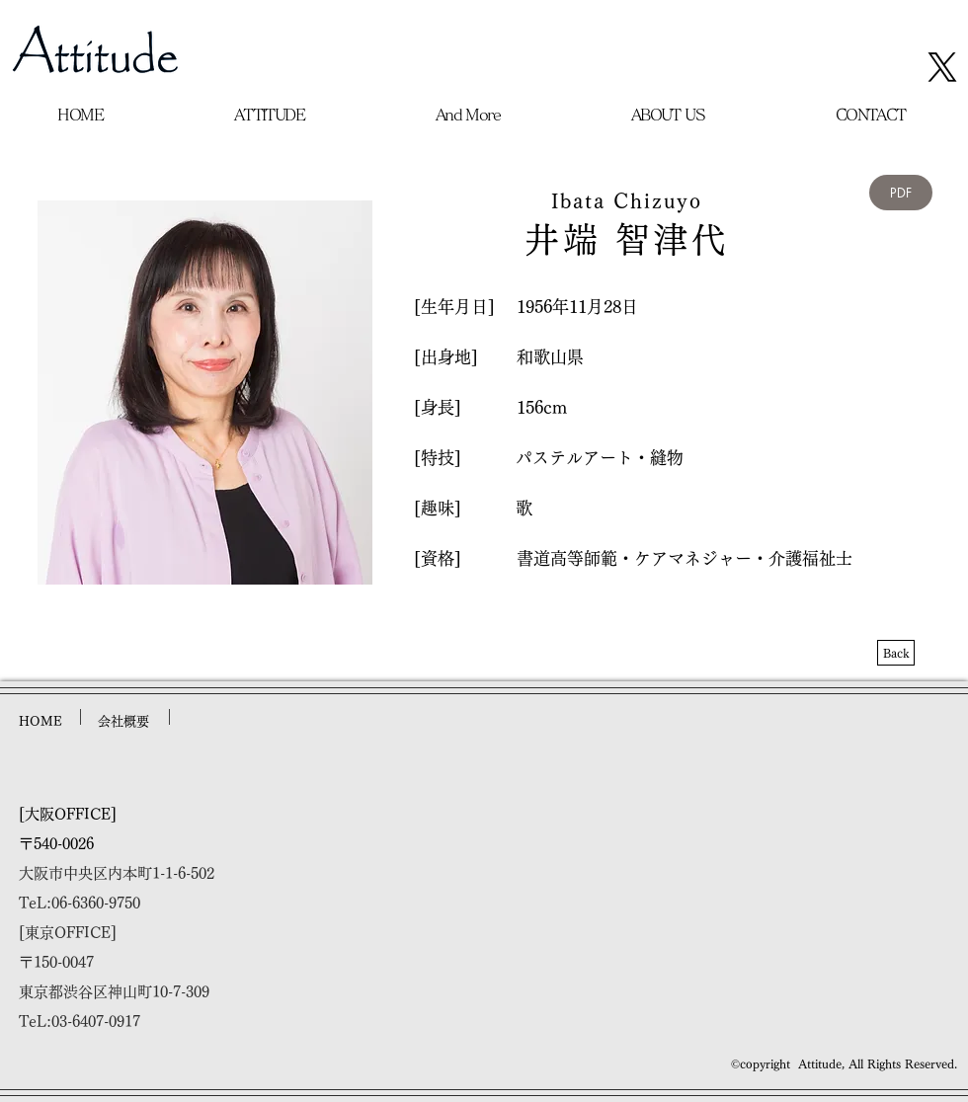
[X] (942, 67)
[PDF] (900, 192)
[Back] (896, 653)
